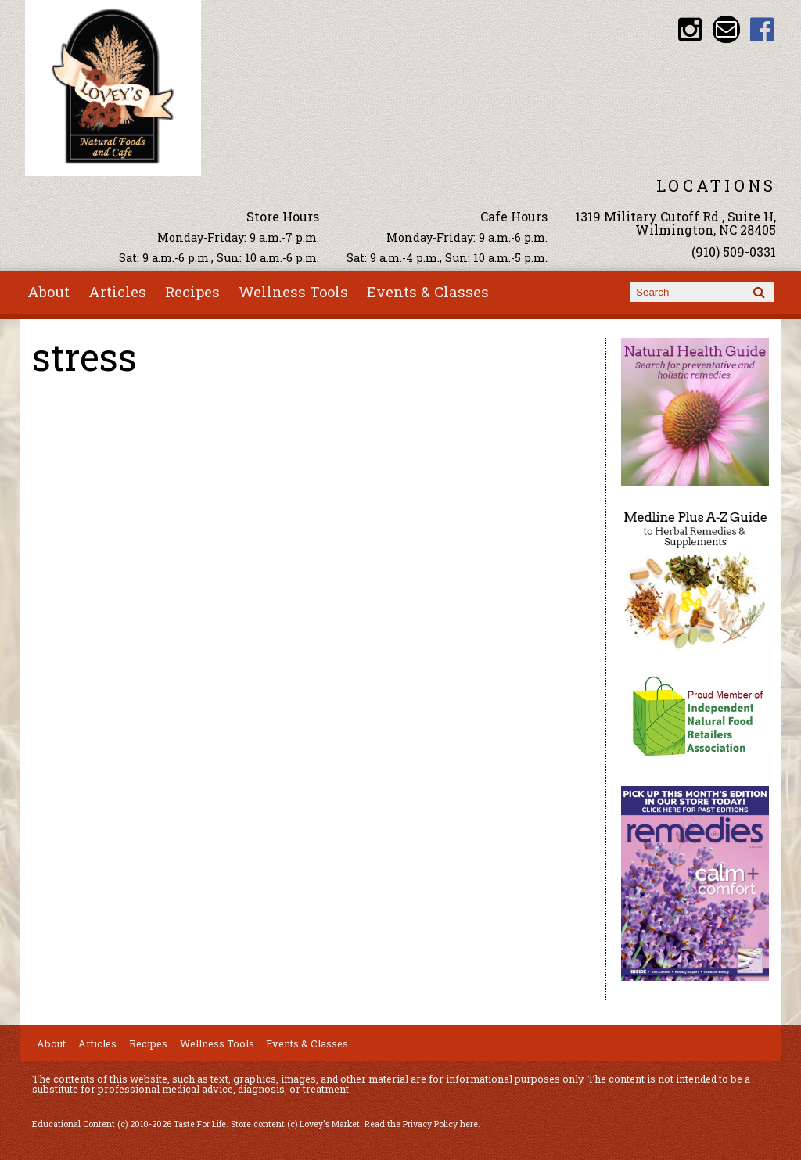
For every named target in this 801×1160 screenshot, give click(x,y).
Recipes (192, 291)
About (48, 291)
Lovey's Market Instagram (690, 29)
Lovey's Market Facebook (762, 29)
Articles (117, 291)
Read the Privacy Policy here (421, 1124)
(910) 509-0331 (733, 251)
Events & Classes (428, 291)
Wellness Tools (293, 291)
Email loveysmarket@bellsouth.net (726, 29)
